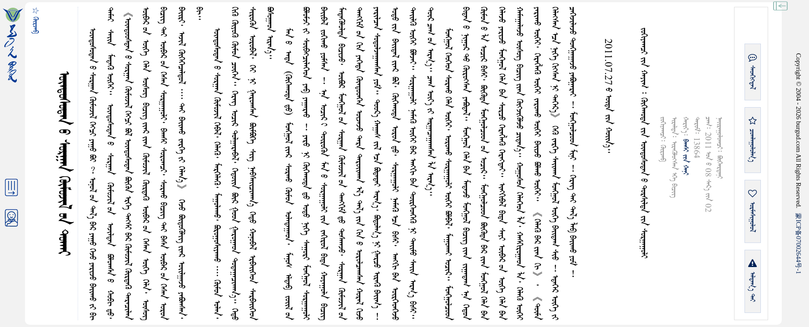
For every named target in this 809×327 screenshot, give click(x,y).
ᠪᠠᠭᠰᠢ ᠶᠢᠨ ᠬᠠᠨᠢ (685, 157)
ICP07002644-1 (798, 243)
